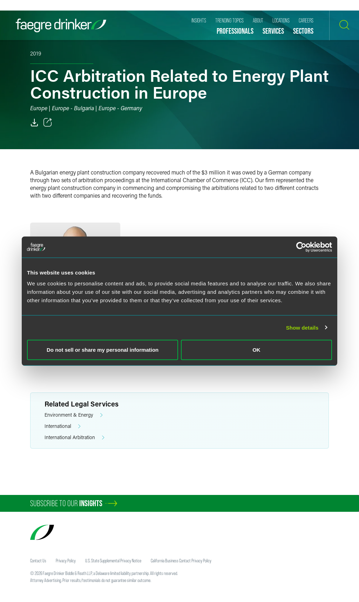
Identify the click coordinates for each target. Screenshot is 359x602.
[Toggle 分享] (47, 122)
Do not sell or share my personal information (102, 350)
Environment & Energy (74, 415)
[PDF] (34, 122)
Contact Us (38, 560)
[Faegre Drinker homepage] (61, 25)
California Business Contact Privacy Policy (181, 560)
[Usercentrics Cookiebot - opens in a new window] (301, 247)
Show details (302, 327)
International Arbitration (74, 437)
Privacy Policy (66, 560)
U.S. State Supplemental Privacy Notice (113, 560)
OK (256, 350)
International (63, 426)
